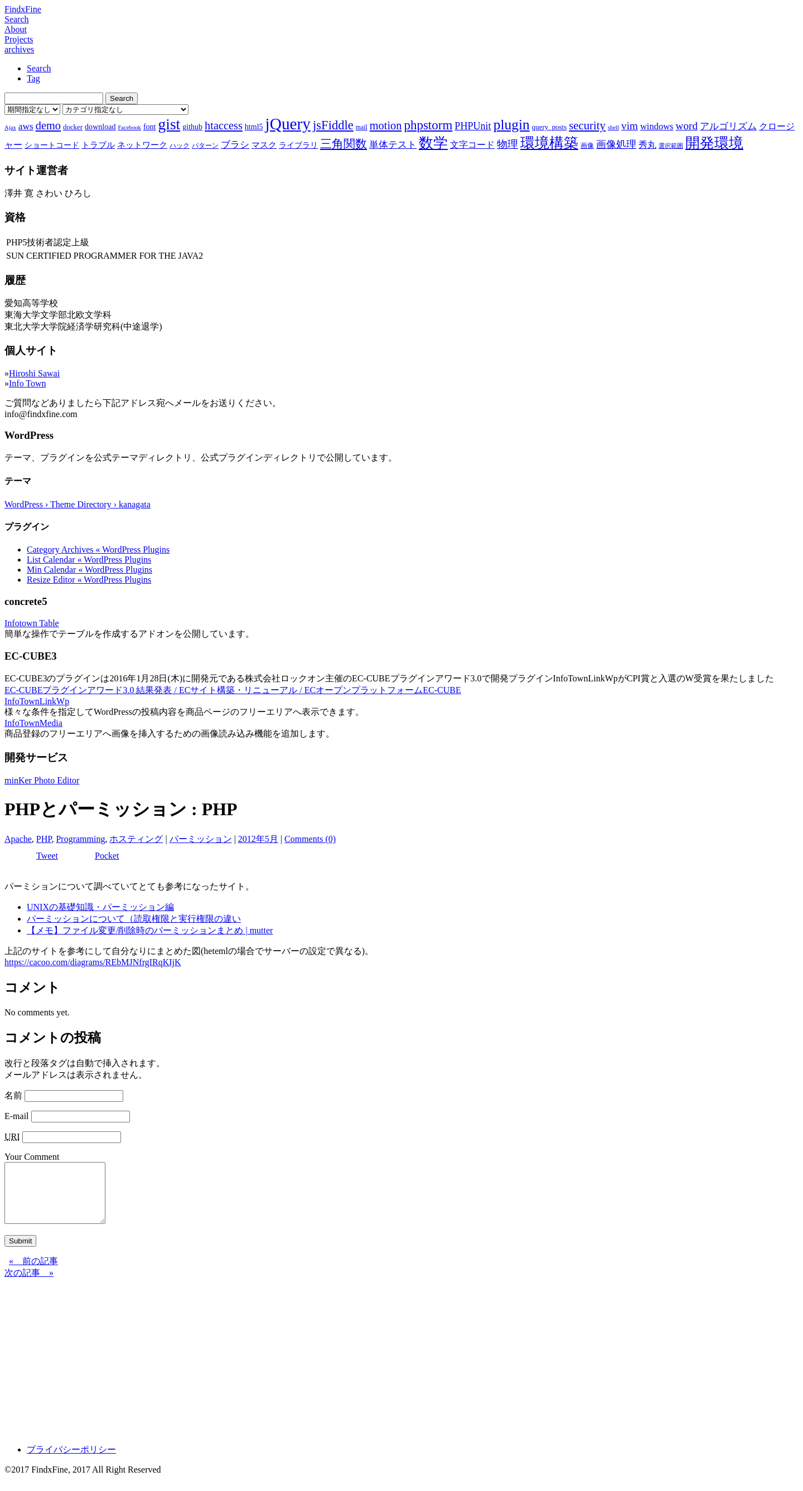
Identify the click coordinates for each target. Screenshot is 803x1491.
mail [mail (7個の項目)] (361, 127)
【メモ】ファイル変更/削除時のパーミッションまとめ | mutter (150, 930)
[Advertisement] (339, 1369)
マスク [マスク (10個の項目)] (264, 145)
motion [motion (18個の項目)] (386, 125)
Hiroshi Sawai (34, 373)
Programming (80, 839)
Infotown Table (31, 623)
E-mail (16, 1116)
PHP (44, 839)
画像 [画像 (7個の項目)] (587, 145)
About (15, 29)
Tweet (47, 855)
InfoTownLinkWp (36, 701)
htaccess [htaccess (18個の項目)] (224, 125)
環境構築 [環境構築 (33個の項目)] (549, 143)
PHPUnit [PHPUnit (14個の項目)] (472, 126)
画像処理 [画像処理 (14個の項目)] (616, 144)
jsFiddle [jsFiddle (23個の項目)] (333, 125)
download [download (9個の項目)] (100, 126)
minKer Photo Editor (41, 780)
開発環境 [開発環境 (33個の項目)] (714, 143)
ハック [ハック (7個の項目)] (180, 145)
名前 (13, 1095)
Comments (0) (310, 839)
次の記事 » (29, 1284)
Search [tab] (39, 68)
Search (16, 19)
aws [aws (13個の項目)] (25, 126)
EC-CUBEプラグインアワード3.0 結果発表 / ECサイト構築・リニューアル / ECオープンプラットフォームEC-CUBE (232, 690)
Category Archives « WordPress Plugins (98, 549)
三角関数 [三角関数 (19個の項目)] (343, 143)
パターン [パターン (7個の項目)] (205, 145)
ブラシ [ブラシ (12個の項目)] (235, 144)
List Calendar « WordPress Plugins (89, 559)
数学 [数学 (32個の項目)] (433, 143)
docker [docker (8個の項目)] (73, 127)
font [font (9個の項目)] (149, 126)
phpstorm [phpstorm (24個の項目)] (428, 125)
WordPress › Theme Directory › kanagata (77, 504)
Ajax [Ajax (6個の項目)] (10, 127)
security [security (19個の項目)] (587, 125)
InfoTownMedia (33, 723)
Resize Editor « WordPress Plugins (89, 579)
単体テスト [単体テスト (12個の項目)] (393, 144)
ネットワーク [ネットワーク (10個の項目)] (142, 145)
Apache (18, 839)
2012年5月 (258, 839)
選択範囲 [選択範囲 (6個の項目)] (671, 146)
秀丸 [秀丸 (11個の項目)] (647, 144)
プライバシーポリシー (71, 1461)
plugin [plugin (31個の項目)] (512, 125)
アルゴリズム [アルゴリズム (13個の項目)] (728, 126)
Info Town (27, 383)
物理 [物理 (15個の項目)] (507, 144)
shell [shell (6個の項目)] (613, 127)
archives (19, 49)
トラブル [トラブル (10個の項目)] (98, 145)
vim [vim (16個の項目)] (629, 126)
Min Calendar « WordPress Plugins (89, 569)
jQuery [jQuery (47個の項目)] (288, 124)
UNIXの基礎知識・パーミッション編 (100, 907)
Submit (20, 1252)
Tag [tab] (33, 78)
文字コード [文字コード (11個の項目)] (472, 144)
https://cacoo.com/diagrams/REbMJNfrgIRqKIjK (92, 962)
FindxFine (22, 9)
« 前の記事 (33, 1272)
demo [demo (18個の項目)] (48, 125)
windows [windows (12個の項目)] (657, 126)
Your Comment (31, 1156)
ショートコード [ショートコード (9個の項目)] (52, 145)
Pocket (107, 855)
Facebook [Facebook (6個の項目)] (129, 127)
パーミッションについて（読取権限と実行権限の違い (134, 918)
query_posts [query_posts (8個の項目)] (549, 127)
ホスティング (136, 839)
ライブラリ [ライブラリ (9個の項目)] (298, 145)
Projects (18, 39)
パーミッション (201, 839)
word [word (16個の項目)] (687, 126)
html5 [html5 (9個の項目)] (254, 126)
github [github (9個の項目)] (192, 126)
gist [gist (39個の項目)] (169, 124)
